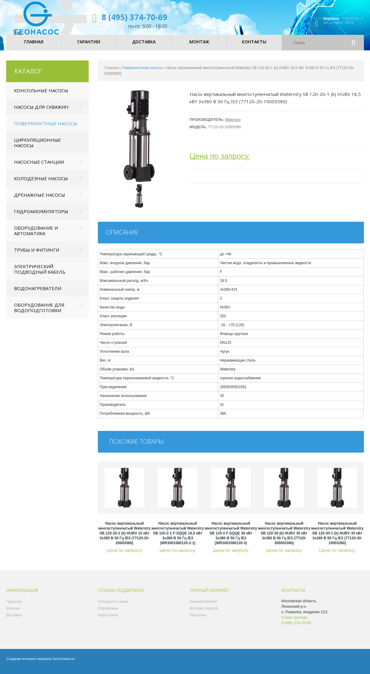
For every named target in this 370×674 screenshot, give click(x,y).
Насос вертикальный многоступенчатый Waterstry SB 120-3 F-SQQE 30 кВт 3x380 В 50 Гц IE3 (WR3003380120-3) (231, 538)
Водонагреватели (37, 293)
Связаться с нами (113, 606)
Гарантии (14, 606)
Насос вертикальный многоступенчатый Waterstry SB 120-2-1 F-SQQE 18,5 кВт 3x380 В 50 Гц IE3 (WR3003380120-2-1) (177, 538)
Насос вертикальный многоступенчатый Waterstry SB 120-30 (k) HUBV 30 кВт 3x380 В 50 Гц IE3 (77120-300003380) (284, 538)
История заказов (204, 613)
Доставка (14, 620)
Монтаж (13, 613)
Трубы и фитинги (36, 254)
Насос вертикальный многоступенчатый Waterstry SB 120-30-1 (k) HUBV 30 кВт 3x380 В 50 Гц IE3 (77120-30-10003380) (337, 538)
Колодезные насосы (41, 183)
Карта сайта (108, 620)
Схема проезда (294, 622)
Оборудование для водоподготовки (39, 312)
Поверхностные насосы (45, 128)
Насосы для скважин (41, 111)
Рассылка (198, 620)
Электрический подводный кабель (39, 273)
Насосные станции (39, 166)
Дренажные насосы (39, 199)
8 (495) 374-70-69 (134, 17)
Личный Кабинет (204, 606)
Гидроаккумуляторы (41, 216)
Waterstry (233, 124)
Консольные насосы (41, 95)
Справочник (108, 613)
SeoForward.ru (64, 663)
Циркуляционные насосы (37, 147)
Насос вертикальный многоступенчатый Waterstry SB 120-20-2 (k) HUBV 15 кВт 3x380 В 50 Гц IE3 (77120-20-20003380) (124, 538)
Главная (111, 72)
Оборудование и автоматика (36, 235)
